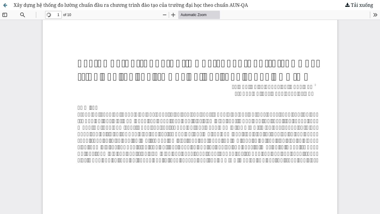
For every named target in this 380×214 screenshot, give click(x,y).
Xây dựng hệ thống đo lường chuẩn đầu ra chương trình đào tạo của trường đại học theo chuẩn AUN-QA (131, 5)
